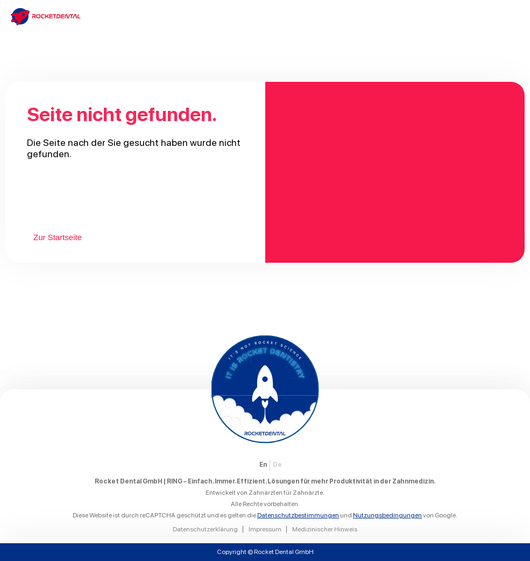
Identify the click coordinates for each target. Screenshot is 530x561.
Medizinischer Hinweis (324, 529)
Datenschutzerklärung (205, 529)
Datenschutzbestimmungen (298, 515)
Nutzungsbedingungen (387, 515)
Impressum (265, 529)
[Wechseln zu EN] (263, 465)
